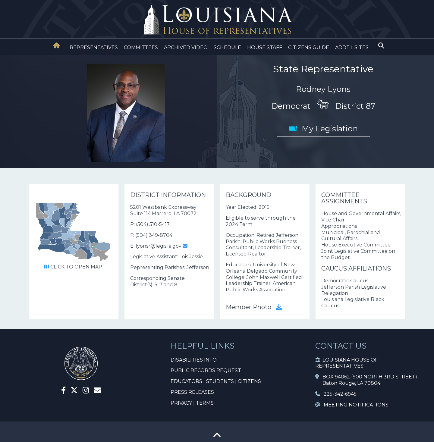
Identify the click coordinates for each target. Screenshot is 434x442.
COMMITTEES (141, 47)
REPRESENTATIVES (94, 47)
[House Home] (56, 45)
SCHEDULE (227, 47)
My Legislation (323, 128)
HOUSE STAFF (264, 47)
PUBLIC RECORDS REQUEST (206, 370)
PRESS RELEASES (192, 392)
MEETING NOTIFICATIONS (351, 405)
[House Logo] (217, 20)
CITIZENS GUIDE (308, 47)
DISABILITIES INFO (194, 360)
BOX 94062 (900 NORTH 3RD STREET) (366, 377)
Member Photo (254, 307)
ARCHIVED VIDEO (186, 47)
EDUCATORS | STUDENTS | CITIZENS (216, 381)
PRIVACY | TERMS (192, 403)
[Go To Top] (217, 437)
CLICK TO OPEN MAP (73, 267)
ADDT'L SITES (352, 47)
